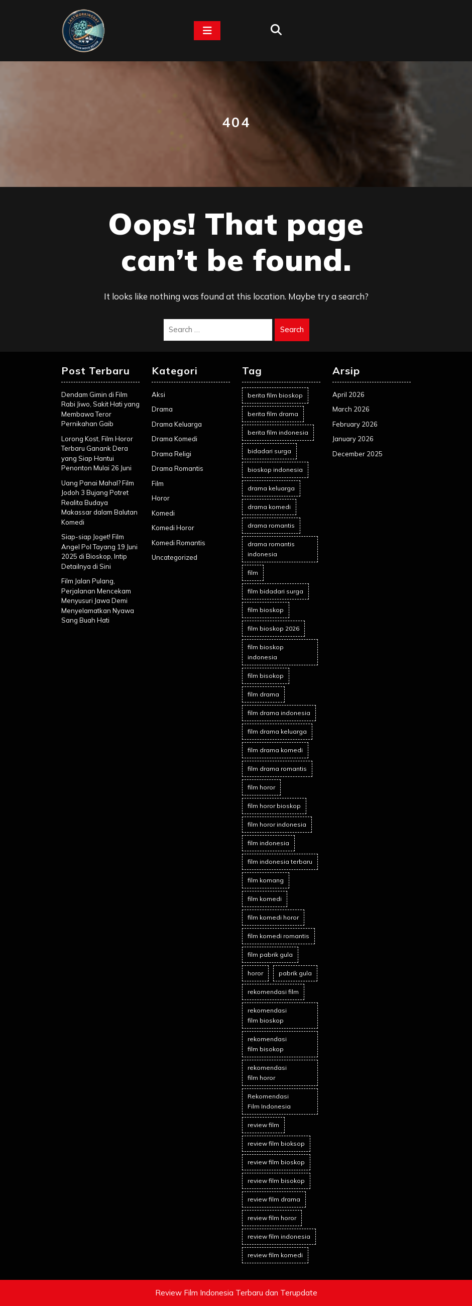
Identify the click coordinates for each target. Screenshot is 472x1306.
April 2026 (348, 394)
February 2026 (355, 424)
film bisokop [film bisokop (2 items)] (266, 675)
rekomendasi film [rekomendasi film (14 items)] (273, 991)
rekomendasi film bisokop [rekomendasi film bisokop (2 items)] (267, 1044)
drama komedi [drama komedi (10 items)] (269, 507)
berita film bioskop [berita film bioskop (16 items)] (275, 395)
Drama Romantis (177, 468)
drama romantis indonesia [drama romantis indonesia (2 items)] (271, 549)
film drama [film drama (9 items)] (263, 694)
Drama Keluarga (177, 424)
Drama (162, 409)
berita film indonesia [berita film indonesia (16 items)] (278, 432)
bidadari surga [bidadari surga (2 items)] (269, 451)
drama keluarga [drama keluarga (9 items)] (271, 488)
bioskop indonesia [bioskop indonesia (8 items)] (275, 469)
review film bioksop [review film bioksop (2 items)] (276, 1143)
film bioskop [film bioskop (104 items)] (266, 610)
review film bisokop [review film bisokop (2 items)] (276, 1180)
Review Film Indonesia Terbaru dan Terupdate (236, 1292)
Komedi (163, 513)
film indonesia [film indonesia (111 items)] (268, 843)
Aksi (158, 394)
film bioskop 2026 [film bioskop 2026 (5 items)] (273, 628)
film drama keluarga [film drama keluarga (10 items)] (277, 731)
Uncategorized (174, 557)
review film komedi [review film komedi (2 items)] (275, 1255)
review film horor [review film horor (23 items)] (272, 1218)
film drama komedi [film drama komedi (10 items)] (275, 750)
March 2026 (351, 409)
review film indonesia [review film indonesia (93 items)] (279, 1236)
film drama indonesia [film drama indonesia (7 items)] (279, 713)
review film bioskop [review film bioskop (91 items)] (276, 1162)
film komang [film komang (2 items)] (266, 880)
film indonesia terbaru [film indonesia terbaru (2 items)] (280, 861)
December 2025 (357, 454)
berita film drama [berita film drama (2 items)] (273, 414)
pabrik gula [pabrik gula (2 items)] (295, 973)
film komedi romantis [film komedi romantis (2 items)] (278, 936)
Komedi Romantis (178, 543)
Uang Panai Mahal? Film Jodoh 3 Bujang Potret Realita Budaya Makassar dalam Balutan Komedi (99, 502)
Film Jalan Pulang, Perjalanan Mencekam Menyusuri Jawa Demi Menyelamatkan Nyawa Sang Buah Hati (97, 600)
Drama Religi (171, 454)
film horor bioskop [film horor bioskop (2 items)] (274, 806)
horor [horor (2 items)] (255, 973)
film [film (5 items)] (253, 572)
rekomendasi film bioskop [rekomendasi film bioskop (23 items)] (267, 1015)
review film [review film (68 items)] (263, 1125)
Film (158, 483)
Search (292, 329)
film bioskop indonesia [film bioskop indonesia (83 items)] (266, 652)
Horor (161, 498)
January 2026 (353, 439)
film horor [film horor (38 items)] (261, 787)
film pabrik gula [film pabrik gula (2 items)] (270, 954)
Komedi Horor (173, 528)
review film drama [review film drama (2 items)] (274, 1199)
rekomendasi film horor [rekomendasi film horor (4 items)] (267, 1072)
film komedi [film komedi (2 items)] (265, 898)
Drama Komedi (174, 439)
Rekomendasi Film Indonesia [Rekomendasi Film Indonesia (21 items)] (269, 1101)
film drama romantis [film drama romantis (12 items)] (277, 768)
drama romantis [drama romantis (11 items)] (271, 525)
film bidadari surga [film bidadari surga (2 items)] (275, 591)
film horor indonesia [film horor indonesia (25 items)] (277, 824)
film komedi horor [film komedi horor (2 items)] (273, 917)
